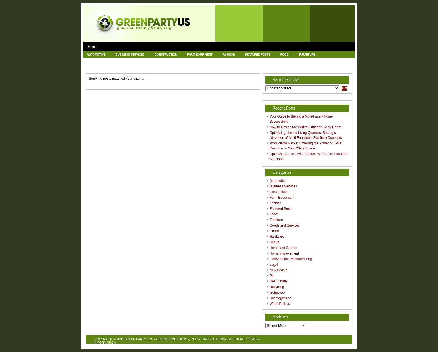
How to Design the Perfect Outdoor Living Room (305, 127)
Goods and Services (103, 61)
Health (181, 61)
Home (92, 46)
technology (196, 67)
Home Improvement (250, 61)
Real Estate (140, 67)
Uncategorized (228, 67)
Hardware (157, 61)
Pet (118, 67)
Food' (284, 54)
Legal (338, 61)
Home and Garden (211, 61)
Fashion (229, 54)
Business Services (129, 54)
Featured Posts (257, 54)
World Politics (263, 67)
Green (134, 61)
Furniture (307, 54)
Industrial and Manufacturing (299, 61)
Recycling (168, 67)
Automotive (96, 54)
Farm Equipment (200, 54)
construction (166, 54)
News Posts (96, 67)
